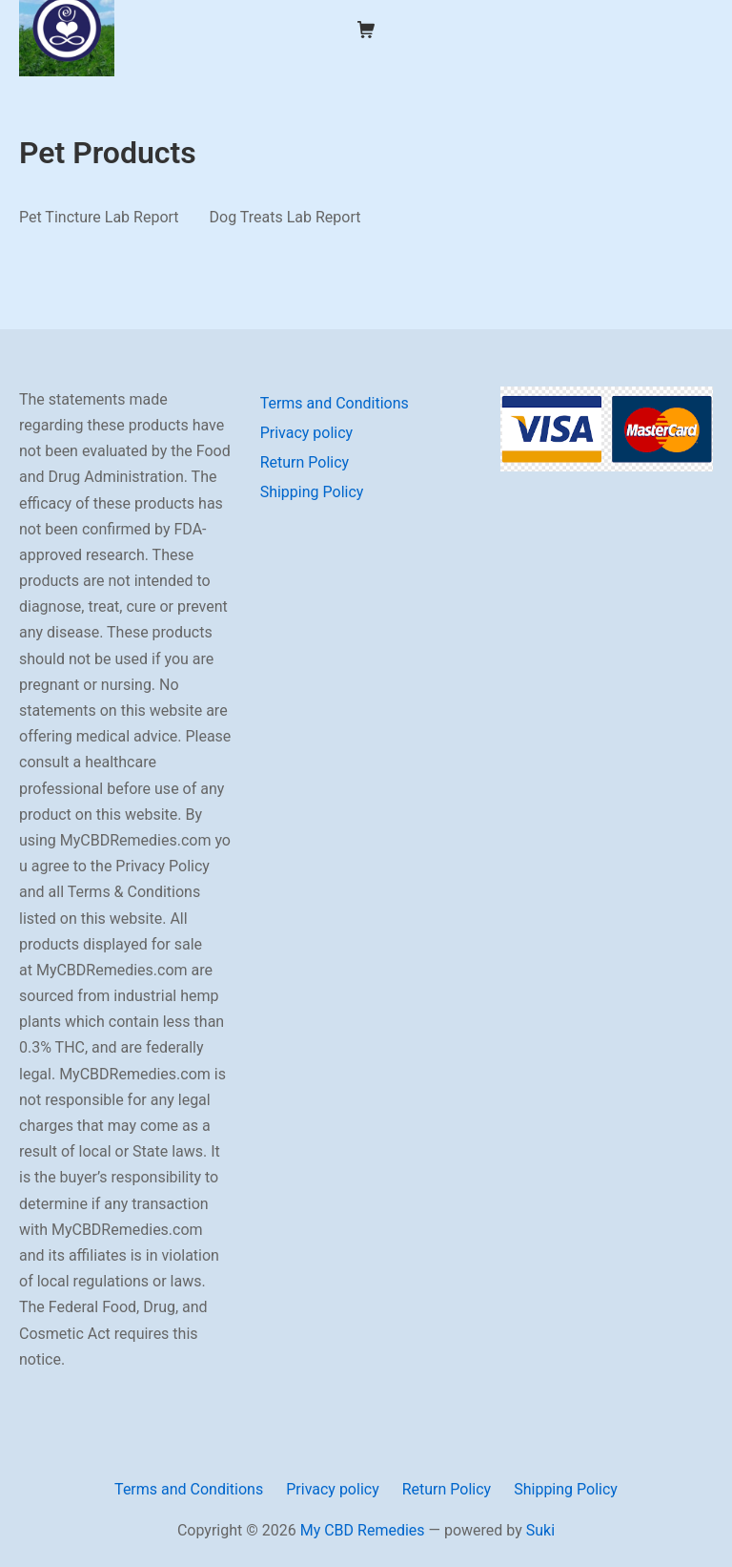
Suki (540, 1530)
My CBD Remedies (362, 1530)
